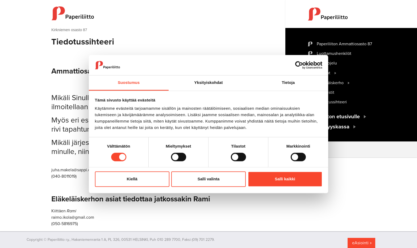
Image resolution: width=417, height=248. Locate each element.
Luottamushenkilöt (334, 53)
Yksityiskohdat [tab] (208, 82)
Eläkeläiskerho (330, 83)
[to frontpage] (157, 13)
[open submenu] (335, 73)
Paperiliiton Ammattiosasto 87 (344, 44)
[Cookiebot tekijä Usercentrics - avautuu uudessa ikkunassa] (299, 65)
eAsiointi (360, 243)
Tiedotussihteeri (332, 102)
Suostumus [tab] (129, 82)
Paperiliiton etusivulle (334, 116)
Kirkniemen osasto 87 (69, 30)
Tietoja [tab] (288, 82)
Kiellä (132, 179)
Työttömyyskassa (328, 127)
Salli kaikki (285, 179)
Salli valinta (209, 179)
